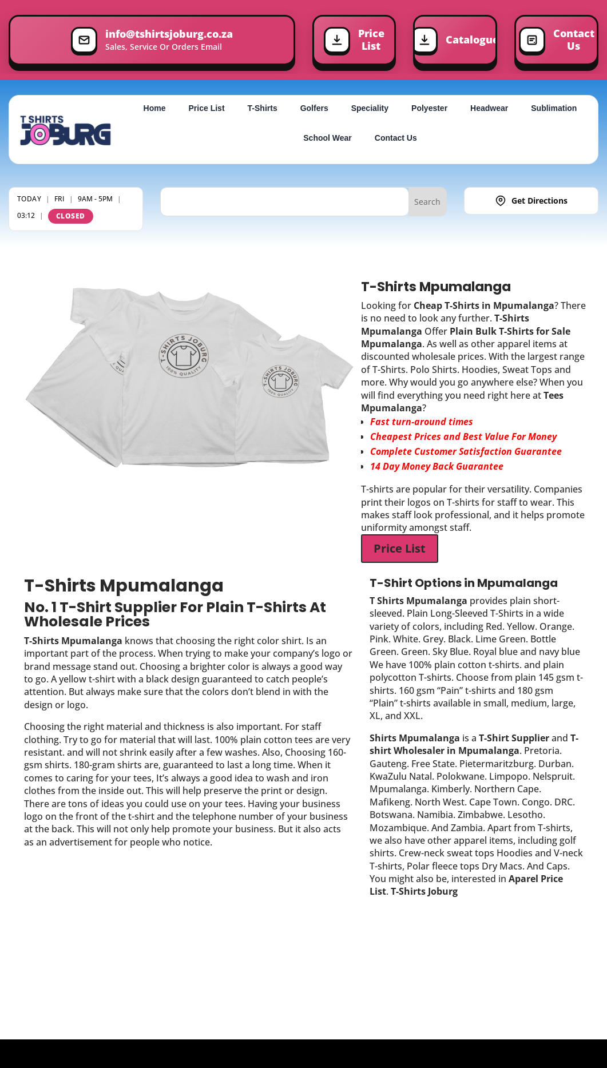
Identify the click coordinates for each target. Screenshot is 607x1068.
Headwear (489, 108)
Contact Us (396, 137)
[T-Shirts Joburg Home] (65, 129)
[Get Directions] (531, 201)
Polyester (429, 108)
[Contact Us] (556, 40)
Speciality (369, 108)
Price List (207, 108)
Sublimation (554, 108)
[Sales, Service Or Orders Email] (152, 40)
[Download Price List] (354, 40)
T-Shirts (262, 108)
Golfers (314, 108)
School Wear (327, 137)
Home (155, 108)
